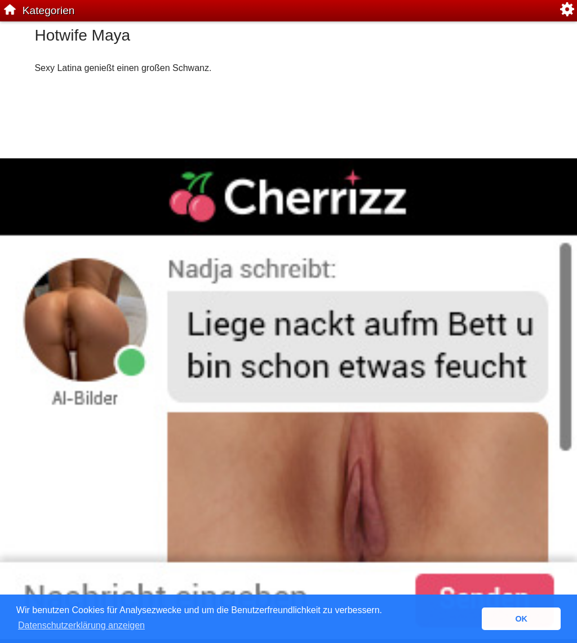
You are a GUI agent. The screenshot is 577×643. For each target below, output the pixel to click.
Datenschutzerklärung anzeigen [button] (81, 625)
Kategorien (49, 10)
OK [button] (521, 618)
